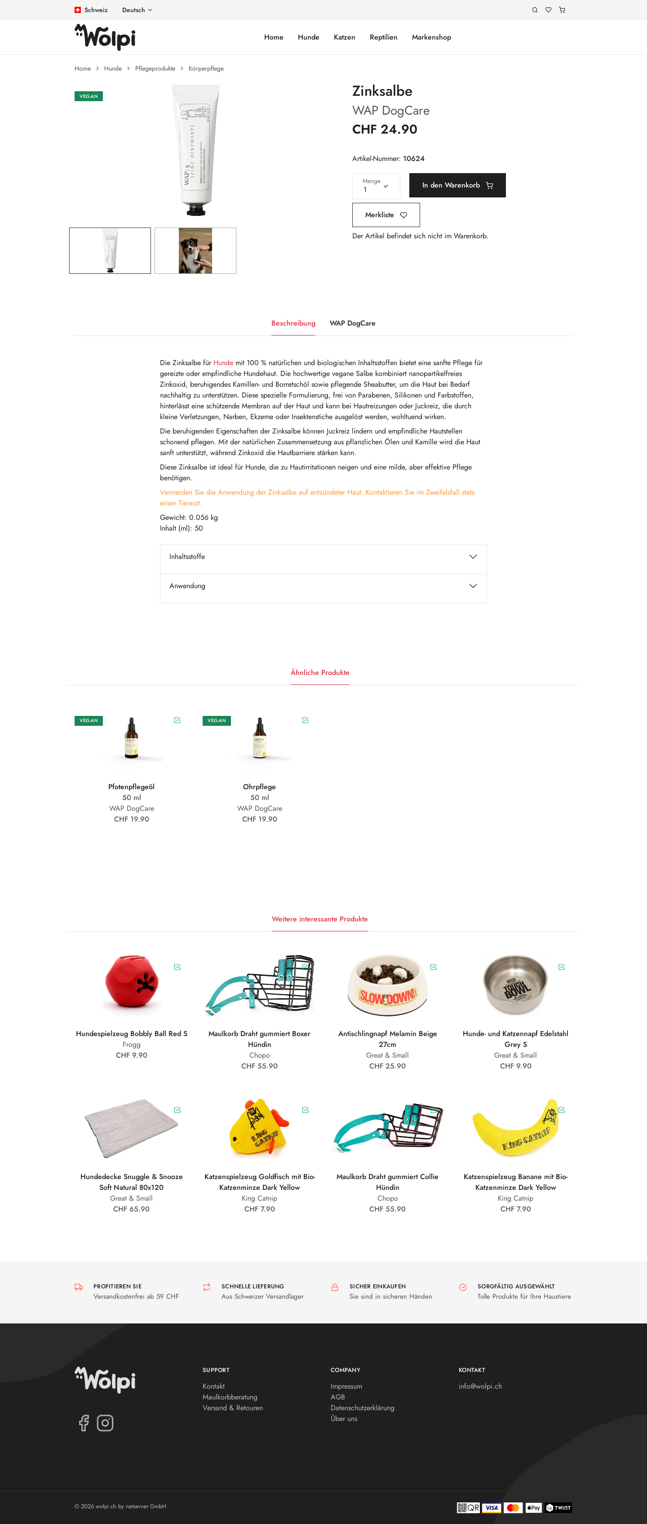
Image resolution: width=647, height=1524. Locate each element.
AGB (338, 1397)
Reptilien (384, 37)
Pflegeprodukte (155, 68)
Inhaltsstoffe (187, 556)
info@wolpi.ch (480, 1386)
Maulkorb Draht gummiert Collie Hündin (388, 1182)
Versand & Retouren (233, 1408)
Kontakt (214, 1386)
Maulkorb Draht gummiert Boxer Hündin (259, 1039)
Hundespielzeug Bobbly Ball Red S (131, 1033)
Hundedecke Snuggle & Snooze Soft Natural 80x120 (131, 1182)
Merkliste (386, 215)
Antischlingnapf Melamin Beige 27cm (387, 1039)
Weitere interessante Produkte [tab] (320, 919)
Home (274, 37)
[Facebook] (84, 1422)
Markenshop (431, 37)
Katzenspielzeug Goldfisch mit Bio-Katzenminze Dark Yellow (259, 1182)
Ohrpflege (259, 787)
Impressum (346, 1386)
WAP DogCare (391, 110)
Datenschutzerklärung (362, 1408)
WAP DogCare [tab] (353, 323)
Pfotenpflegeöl (131, 787)
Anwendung (187, 586)
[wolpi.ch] (105, 37)
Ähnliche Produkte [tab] (320, 672)
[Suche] (535, 10)
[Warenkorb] (562, 10)
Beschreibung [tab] (293, 323)
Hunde (308, 37)
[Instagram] (105, 1422)
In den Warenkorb (457, 185)
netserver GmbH (146, 1506)
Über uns (344, 1418)
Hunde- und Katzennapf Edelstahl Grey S (515, 1039)
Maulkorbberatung (230, 1397)
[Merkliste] (548, 10)
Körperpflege (206, 68)
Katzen (344, 37)
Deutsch (133, 9)
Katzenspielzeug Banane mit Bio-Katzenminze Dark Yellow (515, 1182)
